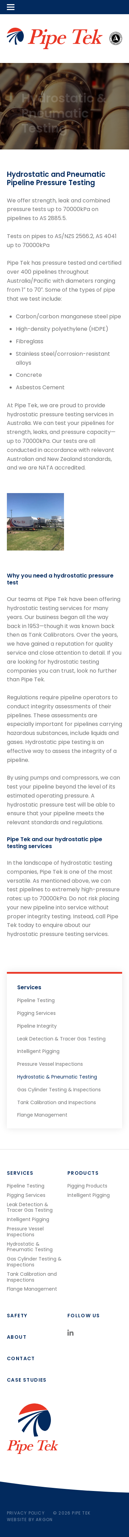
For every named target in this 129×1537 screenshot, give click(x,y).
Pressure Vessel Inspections (50, 1064)
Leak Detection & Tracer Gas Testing (61, 1038)
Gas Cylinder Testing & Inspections (59, 1089)
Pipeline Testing (36, 1000)
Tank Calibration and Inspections (56, 1102)
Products (83, 1173)
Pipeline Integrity (37, 1025)
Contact (21, 1358)
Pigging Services (36, 1013)
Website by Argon (30, 1519)
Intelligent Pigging (38, 1051)
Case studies (27, 1379)
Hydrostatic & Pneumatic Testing (57, 1076)
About (16, 1337)
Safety (17, 1315)
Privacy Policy (26, 1513)
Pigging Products (87, 1185)
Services (29, 987)
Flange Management (42, 1114)
